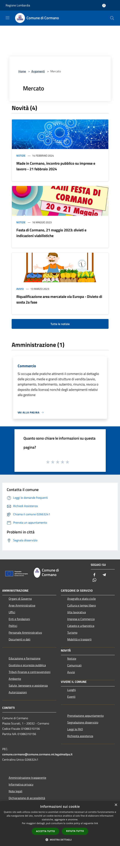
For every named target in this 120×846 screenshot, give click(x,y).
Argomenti (38, 71)
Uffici (12, 612)
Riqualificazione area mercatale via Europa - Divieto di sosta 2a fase (59, 299)
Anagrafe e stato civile (81, 598)
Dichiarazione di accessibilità (27, 798)
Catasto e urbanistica (80, 625)
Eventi (71, 696)
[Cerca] (112, 18)
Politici (13, 625)
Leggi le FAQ (75, 729)
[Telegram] (104, 575)
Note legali (15, 791)
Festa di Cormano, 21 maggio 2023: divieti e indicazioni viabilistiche (51, 233)
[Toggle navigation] (7, 17)
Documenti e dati (19, 639)
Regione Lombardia (18, 5)
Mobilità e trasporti (79, 639)
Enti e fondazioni (19, 619)
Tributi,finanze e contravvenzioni (30, 672)
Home (22, 71)
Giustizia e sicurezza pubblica (27, 665)
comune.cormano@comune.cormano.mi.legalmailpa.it (37, 754)
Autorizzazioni (18, 692)
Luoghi (71, 690)
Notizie (21, 156)
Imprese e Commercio (81, 619)
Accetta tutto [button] (45, 831)
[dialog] (60, 823)
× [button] (115, 805)
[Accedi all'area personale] (104, 5)
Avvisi (20, 289)
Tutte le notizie (60, 324)
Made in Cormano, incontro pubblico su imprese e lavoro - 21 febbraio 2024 (55, 166)
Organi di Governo (20, 598)
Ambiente (15, 678)
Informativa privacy (21, 784)
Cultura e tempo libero (81, 605)
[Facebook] (94, 575)
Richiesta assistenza (80, 736)
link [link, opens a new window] (96, 823)
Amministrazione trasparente (27, 777)
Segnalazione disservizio (82, 722)
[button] (60, 839)
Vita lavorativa (76, 612)
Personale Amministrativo (25, 632)
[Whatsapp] (94, 580)
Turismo (72, 632)
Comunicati (74, 665)
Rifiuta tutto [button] (75, 831)
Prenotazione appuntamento (85, 715)
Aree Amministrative (22, 605)
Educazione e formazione (24, 658)
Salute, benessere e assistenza (28, 685)
